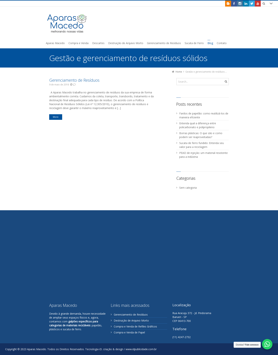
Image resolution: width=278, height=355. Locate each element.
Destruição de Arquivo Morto (131, 320)
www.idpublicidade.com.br (141, 349)
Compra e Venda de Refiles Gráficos (135, 326)
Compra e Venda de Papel (129, 332)
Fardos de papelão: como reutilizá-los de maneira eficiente (203, 115)
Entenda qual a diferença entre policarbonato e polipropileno (197, 125)
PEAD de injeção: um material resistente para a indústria (203, 155)
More (55, 117)
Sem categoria (188, 187)
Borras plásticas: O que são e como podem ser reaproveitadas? (200, 135)
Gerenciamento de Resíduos (74, 80)
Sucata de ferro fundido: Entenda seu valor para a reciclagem (201, 145)
